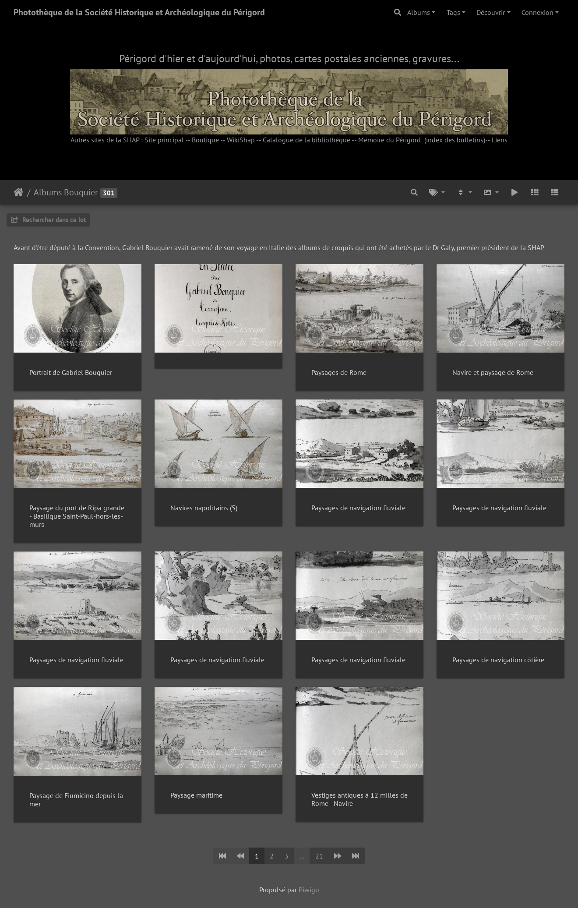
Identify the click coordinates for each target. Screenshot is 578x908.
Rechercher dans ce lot (48, 220)
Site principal (164, 139)
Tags (453, 12)
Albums (418, 12)
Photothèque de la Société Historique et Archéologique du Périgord (139, 12)
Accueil (19, 192)
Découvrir (490, 12)
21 (319, 855)
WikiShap (241, 139)
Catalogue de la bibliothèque (306, 139)
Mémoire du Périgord (389, 139)
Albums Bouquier (66, 192)
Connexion (537, 12)
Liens (500, 139)
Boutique (205, 139)
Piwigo (309, 889)
